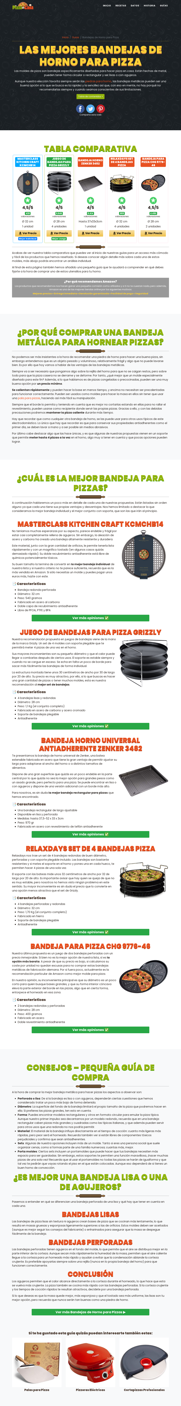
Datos (135, 10)
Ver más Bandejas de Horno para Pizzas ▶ (91, 1312)
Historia (150, 10)
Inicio (107, 10)
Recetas (121, 10)
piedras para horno (98, 81)
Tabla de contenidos (89, 96)
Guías (164, 10)
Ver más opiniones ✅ (90, 618)
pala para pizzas (29, 398)
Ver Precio (28, 233)
